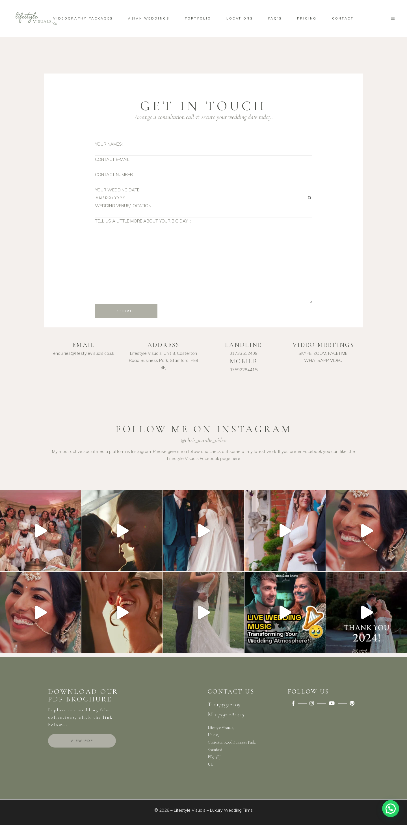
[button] (390, 808)
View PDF (82, 741)
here (235, 458)
